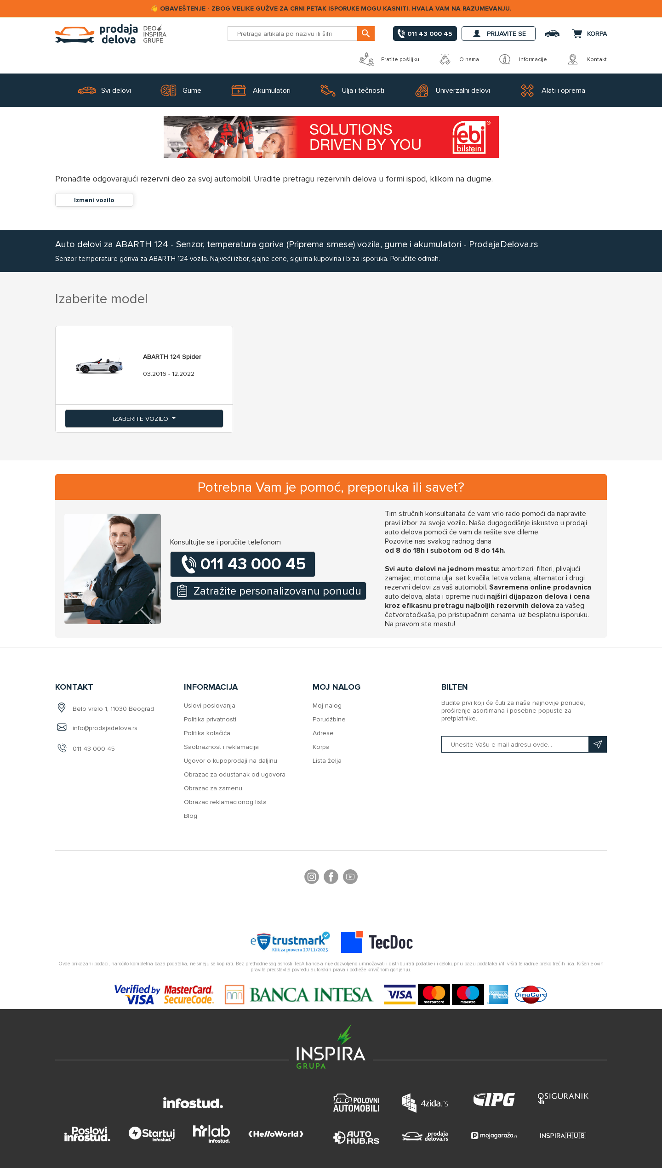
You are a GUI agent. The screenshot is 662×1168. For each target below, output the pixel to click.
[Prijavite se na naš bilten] (524, 744)
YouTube (350, 878)
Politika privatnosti (210, 719)
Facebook (331, 878)
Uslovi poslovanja (209, 705)
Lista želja (327, 761)
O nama (458, 59)
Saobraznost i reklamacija (221, 747)
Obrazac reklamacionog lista (225, 802)
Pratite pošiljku (389, 59)
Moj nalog (327, 705)
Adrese (323, 733)
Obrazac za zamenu (213, 788)
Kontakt (586, 59)
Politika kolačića (207, 733)
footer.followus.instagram (311, 878)
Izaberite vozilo (141, 419)
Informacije (522, 59)
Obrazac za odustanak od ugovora (234, 774)
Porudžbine (329, 719)
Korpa (321, 747)
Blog (190, 816)
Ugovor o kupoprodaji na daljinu (230, 761)
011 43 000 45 (94, 749)
